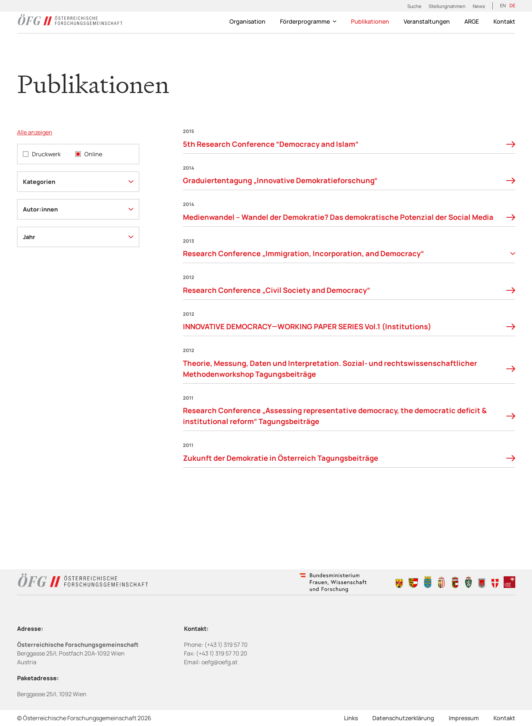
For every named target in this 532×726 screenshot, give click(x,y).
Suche (414, 6)
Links (351, 718)
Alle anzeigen (34, 132)
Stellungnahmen (447, 6)
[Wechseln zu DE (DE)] (512, 5)
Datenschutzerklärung (403, 718)
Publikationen (370, 21)
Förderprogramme (308, 21)
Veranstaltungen (427, 21)
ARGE (471, 21)
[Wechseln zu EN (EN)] (503, 5)
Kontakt (504, 21)
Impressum (464, 718)
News (479, 6)
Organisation (247, 21)
